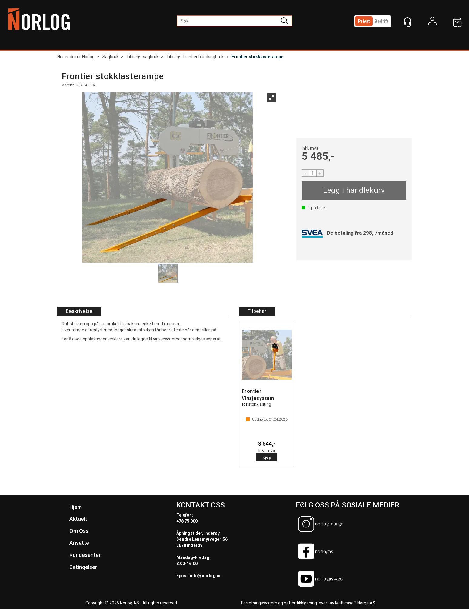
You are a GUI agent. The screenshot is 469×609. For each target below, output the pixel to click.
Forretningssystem (259, 603)
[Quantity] (312, 173)
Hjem (75, 507)
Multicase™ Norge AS (355, 603)
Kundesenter (85, 555)
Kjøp (354, 190)
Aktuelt (78, 519)
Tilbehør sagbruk (142, 56)
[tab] (79, 311)
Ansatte (79, 543)
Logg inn (432, 22)
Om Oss (78, 531)
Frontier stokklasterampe (257, 56)
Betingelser (83, 567)
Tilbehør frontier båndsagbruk (195, 56)
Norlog (88, 56)
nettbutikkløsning (300, 603)
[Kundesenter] (407, 22)
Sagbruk (110, 56)
